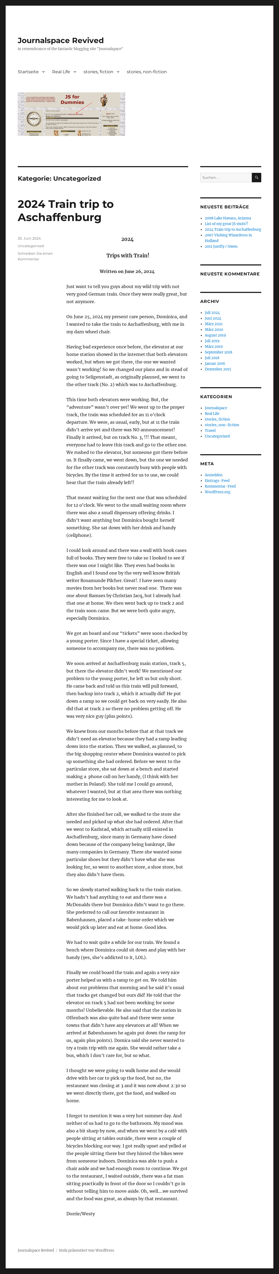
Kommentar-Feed (220, 486)
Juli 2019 (212, 341)
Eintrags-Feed (217, 480)
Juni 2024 (213, 318)
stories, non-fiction (147, 71)
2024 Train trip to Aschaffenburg (66, 210)
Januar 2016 (215, 363)
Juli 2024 (212, 312)
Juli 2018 (212, 358)
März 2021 (214, 324)
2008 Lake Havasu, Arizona (228, 218)
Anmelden (214, 475)
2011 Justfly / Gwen (221, 246)
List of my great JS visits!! (226, 224)
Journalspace (216, 408)
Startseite (28, 71)
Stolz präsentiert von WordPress (86, 1250)
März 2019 (214, 346)
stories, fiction (98, 71)
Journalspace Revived (61, 40)
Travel (210, 430)
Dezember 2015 (218, 369)
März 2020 (214, 329)
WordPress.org (217, 492)
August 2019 (215, 335)
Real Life (61, 71)
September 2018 (218, 352)
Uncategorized (31, 246)
